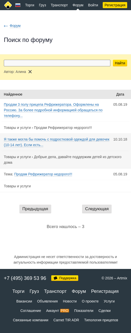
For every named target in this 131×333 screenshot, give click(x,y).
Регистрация (114, 5)
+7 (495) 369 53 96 (25, 278)
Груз (42, 5)
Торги (29, 5)
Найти (120, 63)
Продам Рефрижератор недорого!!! (63, 128)
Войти (93, 5)
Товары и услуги (17, 128)
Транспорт (59, 5)
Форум (78, 5)
